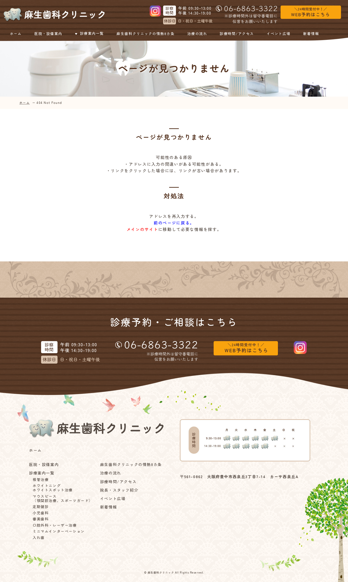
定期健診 (41, 506)
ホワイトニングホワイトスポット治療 (53, 487)
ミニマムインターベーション (59, 531)
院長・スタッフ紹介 (119, 490)
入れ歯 (39, 537)
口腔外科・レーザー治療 (55, 525)
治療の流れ (197, 34)
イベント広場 (279, 34)
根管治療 (41, 479)
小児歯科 (41, 513)
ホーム (15, 34)
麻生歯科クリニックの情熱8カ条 (145, 34)
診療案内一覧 (88, 33)
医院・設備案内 (47, 34)
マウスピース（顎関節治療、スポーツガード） (63, 498)
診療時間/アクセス (237, 34)
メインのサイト (142, 229)
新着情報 (311, 34)
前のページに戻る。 (174, 223)
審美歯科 (41, 519)
